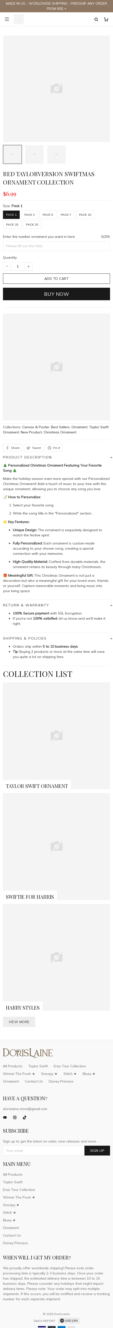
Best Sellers (60, 427)
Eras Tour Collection (70, 1066)
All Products (12, 1066)
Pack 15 (12, 224)
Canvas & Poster (35, 427)
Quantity (10, 257)
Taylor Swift (38, 1066)
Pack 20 (32, 224)
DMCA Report (44, 1321)
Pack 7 (66, 214)
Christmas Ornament (60, 432)
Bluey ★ (89, 1073)
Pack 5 (48, 214)
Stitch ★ (70, 1073)
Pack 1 (17, 206)
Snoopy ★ (49, 1073)
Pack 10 (85, 214)
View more (19, 1022)
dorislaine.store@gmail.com (25, 1109)
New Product (31, 432)
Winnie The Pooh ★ (19, 1073)
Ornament (79, 427)
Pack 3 (29, 214)
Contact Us (34, 1081)
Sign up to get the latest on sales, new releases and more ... (51, 1141)
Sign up (97, 1150)
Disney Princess (61, 1081)
